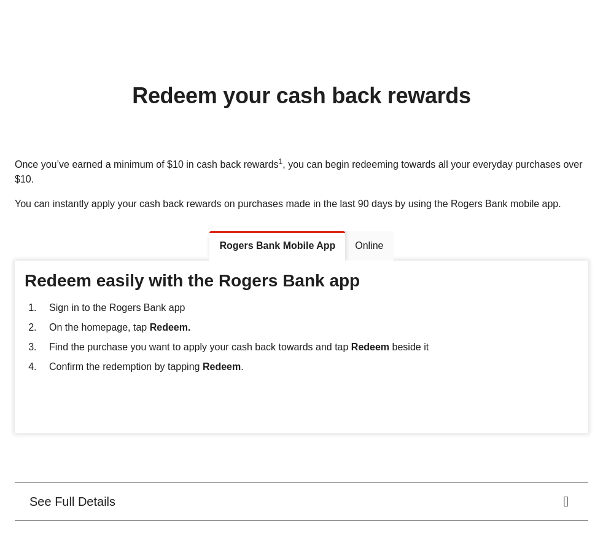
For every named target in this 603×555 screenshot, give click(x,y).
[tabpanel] (301, 347)
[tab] (277, 246)
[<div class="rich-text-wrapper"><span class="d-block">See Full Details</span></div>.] (301, 501)
